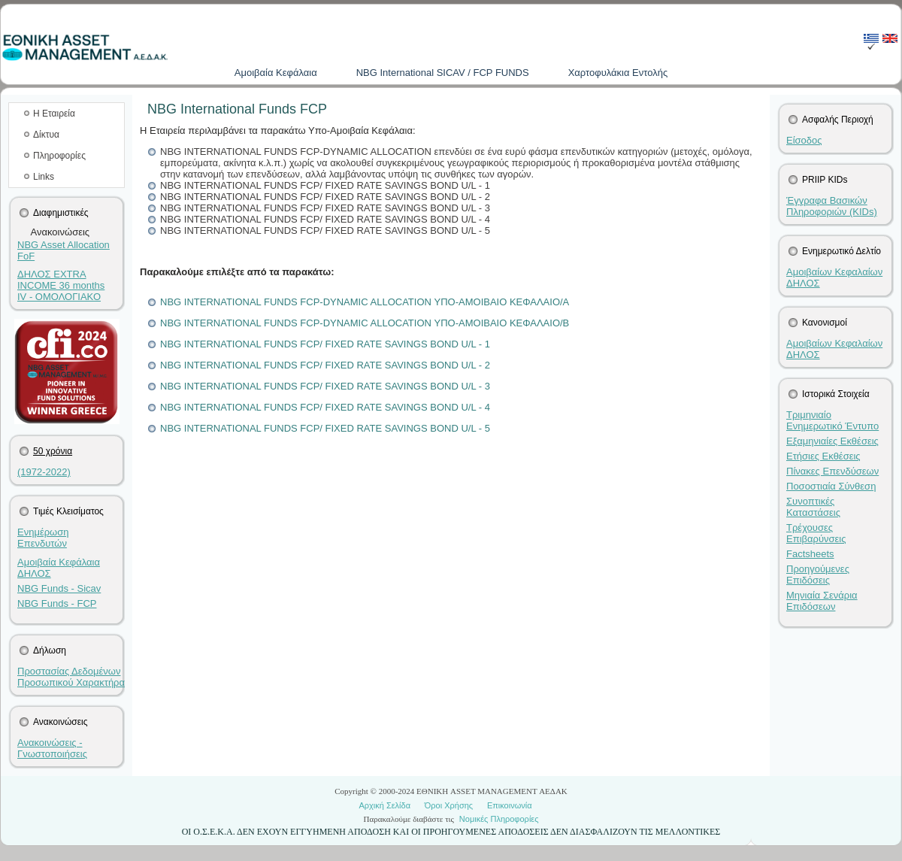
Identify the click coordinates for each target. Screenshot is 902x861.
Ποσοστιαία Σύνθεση (831, 486)
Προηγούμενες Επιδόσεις (817, 574)
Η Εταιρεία (54, 113)
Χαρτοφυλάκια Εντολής (618, 72)
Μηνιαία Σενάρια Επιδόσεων (822, 601)
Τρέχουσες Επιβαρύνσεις (816, 533)
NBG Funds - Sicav (59, 588)
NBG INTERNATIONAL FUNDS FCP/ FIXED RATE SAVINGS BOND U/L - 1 (325, 344)
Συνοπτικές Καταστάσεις (813, 507)
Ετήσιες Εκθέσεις (823, 456)
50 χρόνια (52, 451)
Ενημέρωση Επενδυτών (43, 537)
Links (43, 176)
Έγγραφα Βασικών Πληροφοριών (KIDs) (831, 206)
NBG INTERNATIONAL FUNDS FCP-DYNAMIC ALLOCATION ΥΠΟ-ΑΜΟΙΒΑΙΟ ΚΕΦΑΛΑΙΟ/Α (364, 302)
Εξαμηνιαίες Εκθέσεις (832, 441)
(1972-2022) (44, 471)
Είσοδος (804, 140)
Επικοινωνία (509, 805)
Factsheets (810, 553)
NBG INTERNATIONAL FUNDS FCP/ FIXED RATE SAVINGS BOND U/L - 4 (325, 407)
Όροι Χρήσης (449, 805)
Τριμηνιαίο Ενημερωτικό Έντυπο (832, 420)
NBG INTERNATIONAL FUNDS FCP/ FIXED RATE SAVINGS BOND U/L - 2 (325, 365)
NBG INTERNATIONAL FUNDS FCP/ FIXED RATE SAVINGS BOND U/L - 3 (325, 386)
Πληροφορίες (59, 155)
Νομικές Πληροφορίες (499, 818)
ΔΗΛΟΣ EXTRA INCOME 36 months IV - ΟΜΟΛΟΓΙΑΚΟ (60, 285)
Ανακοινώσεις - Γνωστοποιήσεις (52, 748)
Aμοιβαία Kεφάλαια (276, 72)
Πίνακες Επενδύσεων (832, 471)
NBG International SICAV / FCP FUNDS (442, 72)
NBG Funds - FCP (56, 603)
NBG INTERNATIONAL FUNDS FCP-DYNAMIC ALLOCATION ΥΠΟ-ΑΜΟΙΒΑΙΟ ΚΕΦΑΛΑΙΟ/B (364, 323)
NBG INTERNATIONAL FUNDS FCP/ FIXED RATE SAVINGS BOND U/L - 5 (325, 428)
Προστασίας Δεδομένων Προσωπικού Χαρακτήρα (71, 676)
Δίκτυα (46, 134)
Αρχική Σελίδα (384, 805)
